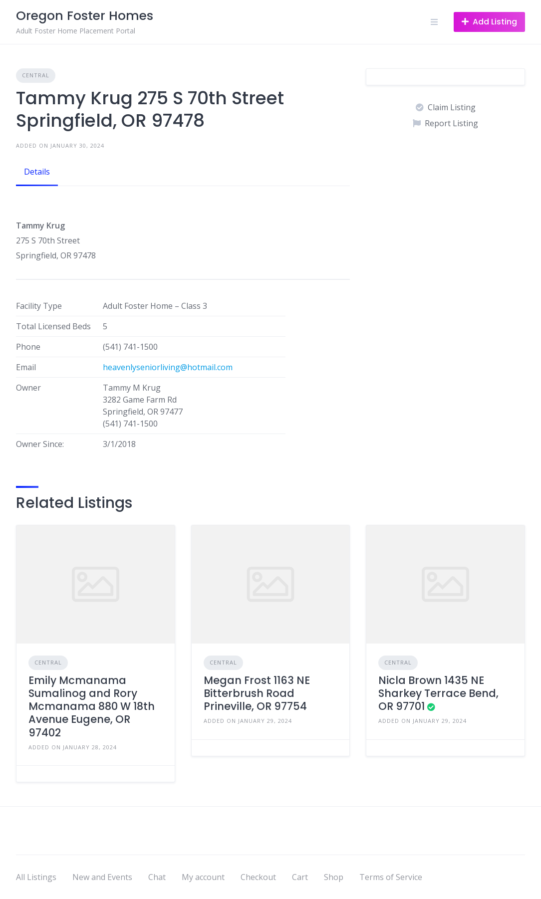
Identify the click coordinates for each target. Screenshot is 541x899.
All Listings (36, 877)
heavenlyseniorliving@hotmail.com (168, 367)
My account (203, 877)
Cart (300, 877)
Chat (157, 877)
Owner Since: (40, 444)
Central (35, 75)
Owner (28, 387)
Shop (333, 877)
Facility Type (39, 305)
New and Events (102, 877)
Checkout (258, 877)
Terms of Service (390, 877)
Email (26, 367)
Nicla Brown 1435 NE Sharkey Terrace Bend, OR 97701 (438, 693)
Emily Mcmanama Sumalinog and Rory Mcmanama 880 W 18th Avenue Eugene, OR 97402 (91, 706)
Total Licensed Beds (53, 326)
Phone (28, 346)
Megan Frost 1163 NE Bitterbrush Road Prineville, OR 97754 (257, 693)
